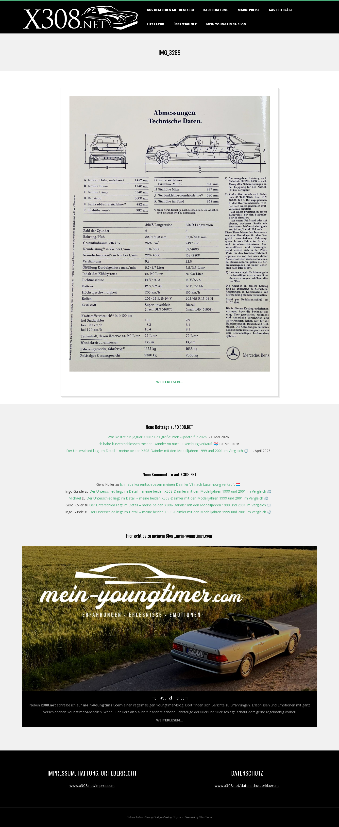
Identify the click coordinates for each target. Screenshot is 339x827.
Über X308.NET (185, 24)
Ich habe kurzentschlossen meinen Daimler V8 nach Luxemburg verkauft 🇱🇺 (158, 443)
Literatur (155, 24)
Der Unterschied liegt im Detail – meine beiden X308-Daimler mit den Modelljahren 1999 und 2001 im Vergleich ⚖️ (157, 450)
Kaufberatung (215, 10)
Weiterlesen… (169, 381)
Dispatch (177, 817)
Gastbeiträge (280, 10)
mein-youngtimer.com (169, 697)
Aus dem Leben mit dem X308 (170, 10)
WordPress (205, 817)
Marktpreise (248, 10)
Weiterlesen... (169, 720)
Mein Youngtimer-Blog (226, 24)
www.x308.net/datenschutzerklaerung (247, 785)
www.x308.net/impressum (92, 785)
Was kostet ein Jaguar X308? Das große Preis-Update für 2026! (157, 437)
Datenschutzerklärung (139, 817)
